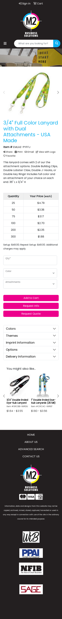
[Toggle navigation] (5, 43)
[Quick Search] (33, 43)
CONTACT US (31, 456)
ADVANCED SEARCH (31, 449)
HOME (31, 435)
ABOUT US (31, 442)
